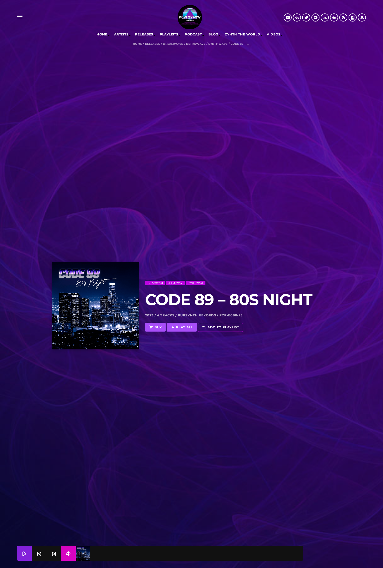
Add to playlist (220, 314)
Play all (181, 314)
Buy (155, 314)
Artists (121, 34)
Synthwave (218, 44)
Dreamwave (173, 44)
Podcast (193, 34)
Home (101, 34)
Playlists (169, 34)
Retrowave (195, 44)
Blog (213, 34)
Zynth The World (242, 34)
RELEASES (144, 34)
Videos (273, 34)
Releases (152, 44)
